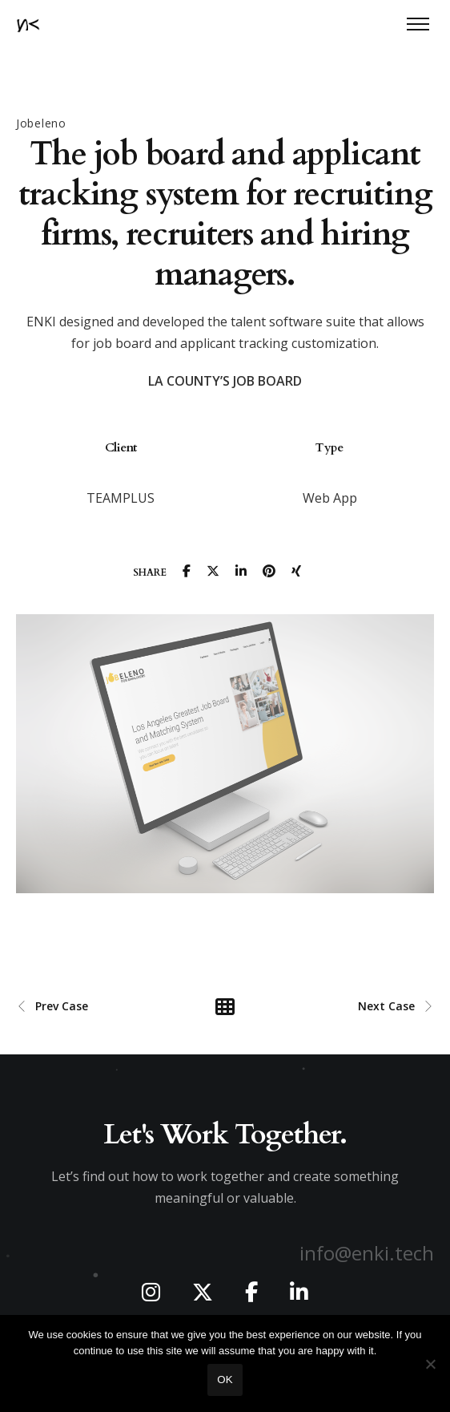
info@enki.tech (366, 1253)
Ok (224, 1380)
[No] (430, 1364)
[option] (120, 466)
